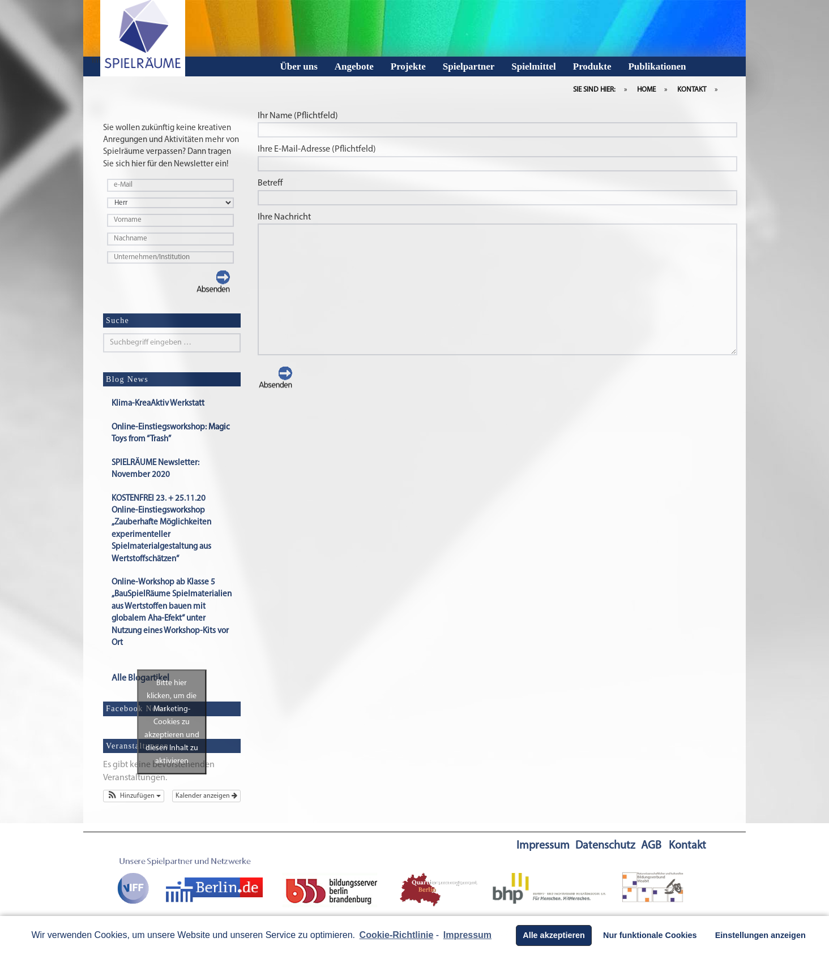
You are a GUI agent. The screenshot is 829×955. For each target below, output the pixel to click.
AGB (651, 846)
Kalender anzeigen (206, 796)
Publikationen (657, 66)
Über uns (299, 66)
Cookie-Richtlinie (397, 935)
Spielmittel (533, 66)
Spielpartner (469, 66)
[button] (134, 796)
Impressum (543, 846)
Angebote (354, 66)
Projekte (408, 66)
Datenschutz (605, 846)
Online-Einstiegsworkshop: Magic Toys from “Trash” (171, 434)
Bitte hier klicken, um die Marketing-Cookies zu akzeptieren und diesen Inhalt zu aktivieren (171, 722)
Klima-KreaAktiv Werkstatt (158, 404)
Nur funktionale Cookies (650, 935)
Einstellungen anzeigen (760, 935)
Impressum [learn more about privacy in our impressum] (467, 935)
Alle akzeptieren (554, 935)
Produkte (592, 66)
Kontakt (687, 846)
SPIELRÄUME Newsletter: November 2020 (155, 469)
